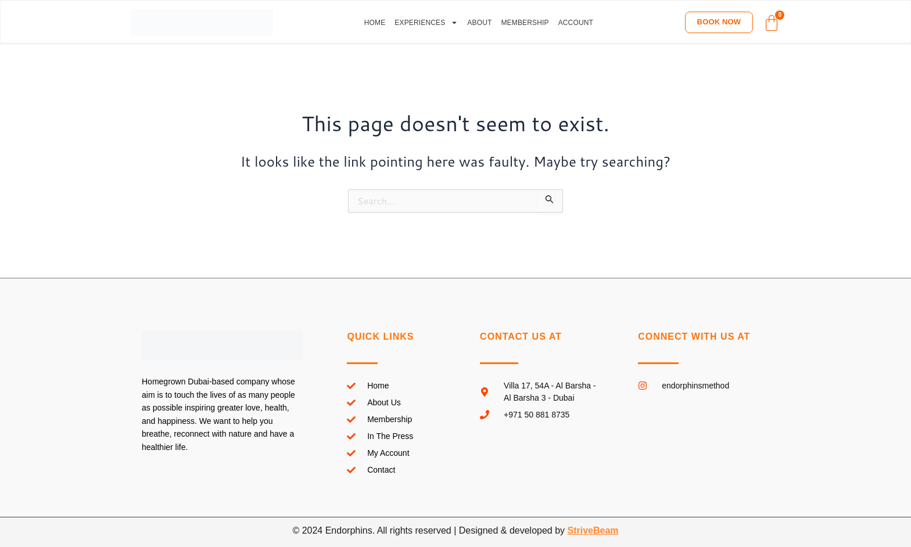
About (479, 23)
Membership (524, 23)
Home (375, 23)
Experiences (426, 22)
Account (575, 23)
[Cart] (771, 23)
